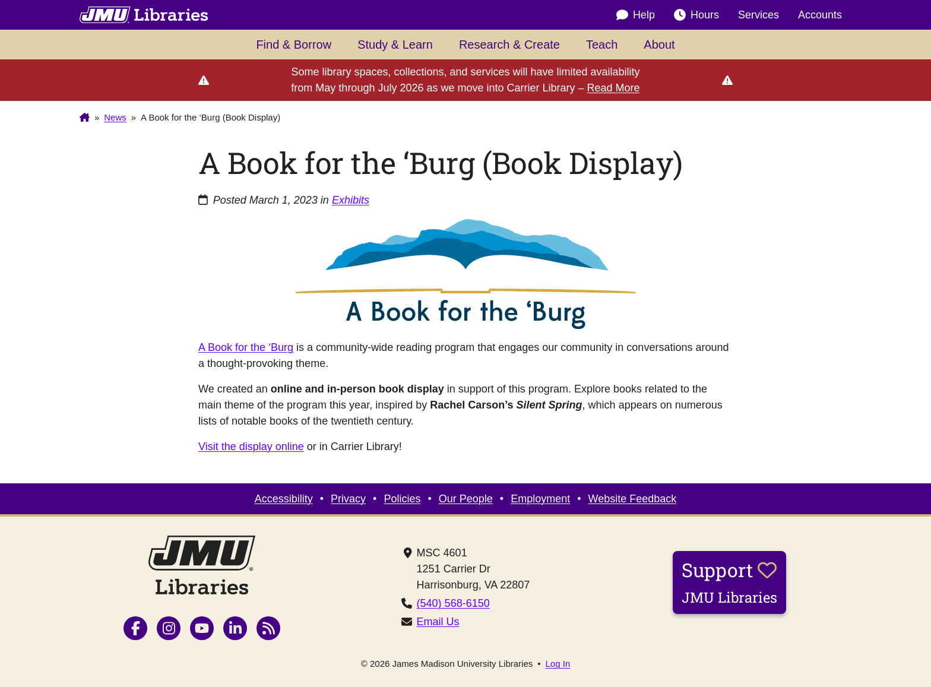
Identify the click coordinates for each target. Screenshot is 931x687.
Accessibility (284, 499)
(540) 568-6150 (453, 603)
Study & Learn (395, 44)
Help (635, 15)
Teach (602, 44)
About (659, 44)
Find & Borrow (293, 44)
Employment (540, 499)
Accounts (820, 15)
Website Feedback (632, 499)
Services (758, 15)
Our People (466, 499)
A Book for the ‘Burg (245, 347)
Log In (558, 663)
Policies (402, 499)
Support (729, 582)
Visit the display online (251, 446)
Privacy (348, 499)
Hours (696, 15)
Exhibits (350, 200)
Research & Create (509, 44)
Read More (613, 88)
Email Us (438, 622)
